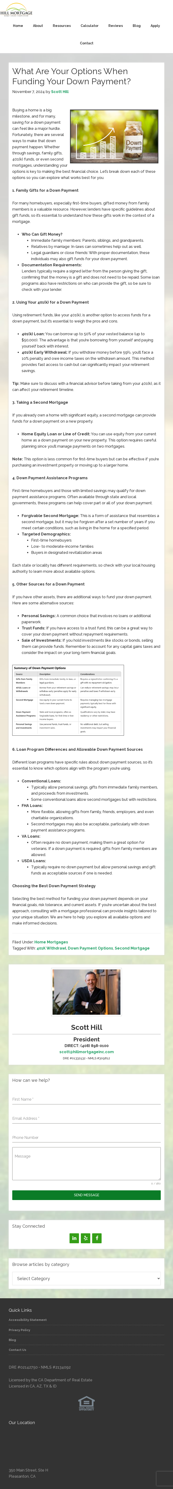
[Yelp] (85, 1238)
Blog (12, 1340)
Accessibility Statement (28, 1320)
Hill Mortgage (86, 10)
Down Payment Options (90, 948)
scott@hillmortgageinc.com (86, 1052)
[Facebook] (97, 1238)
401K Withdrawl (51, 948)
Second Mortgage (132, 948)
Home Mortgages (51, 942)
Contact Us (17, 1350)
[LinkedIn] (74, 1238)
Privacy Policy (19, 1330)
